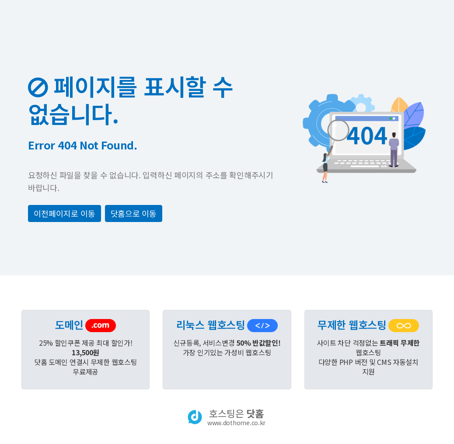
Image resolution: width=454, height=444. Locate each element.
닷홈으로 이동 (134, 213)
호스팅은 (236, 417)
